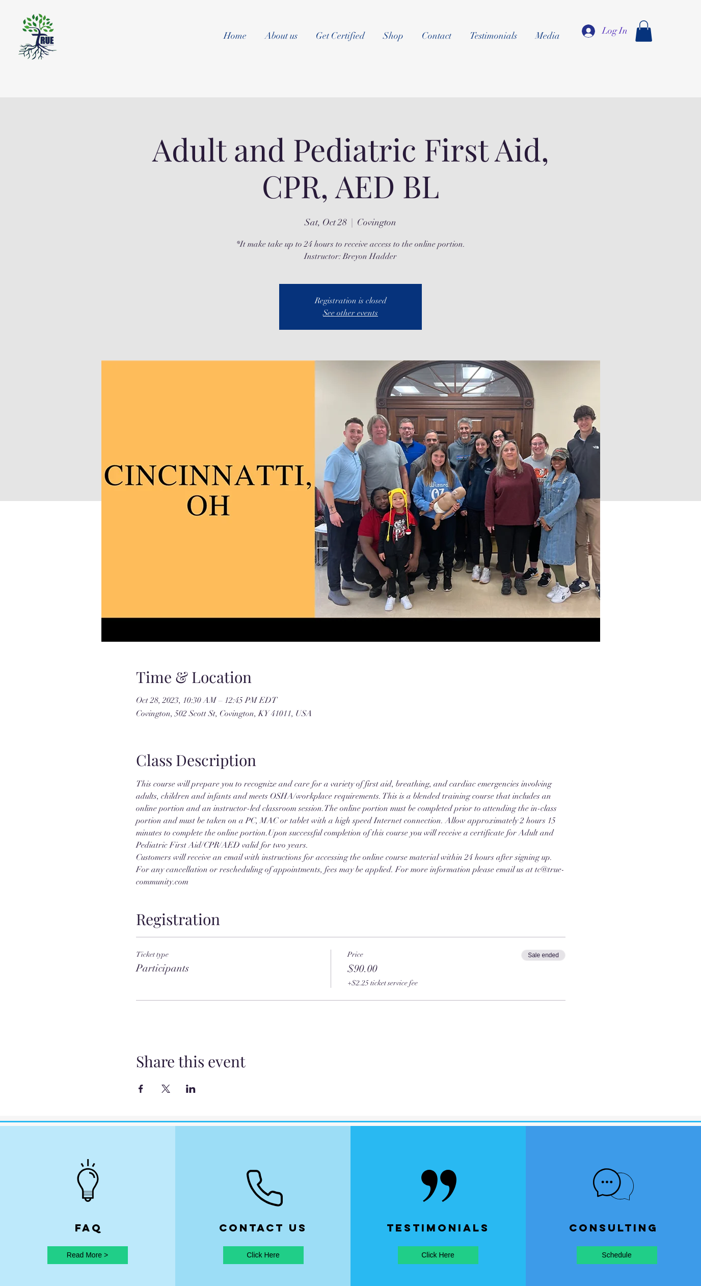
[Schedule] (617, 1255)
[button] (644, 31)
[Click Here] (263, 1255)
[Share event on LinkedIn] (191, 1089)
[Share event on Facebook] (141, 1089)
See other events (350, 313)
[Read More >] (87, 1255)
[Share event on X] (166, 1089)
